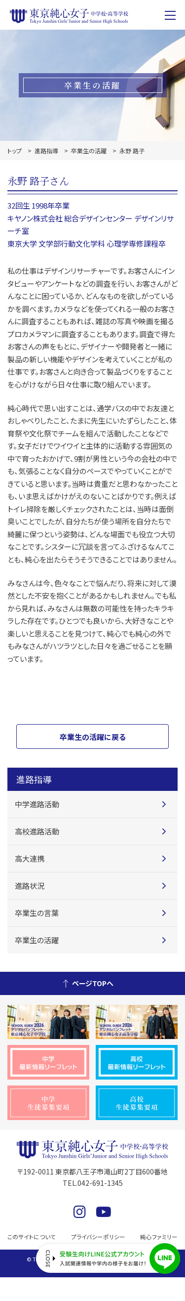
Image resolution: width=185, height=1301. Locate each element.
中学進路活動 (37, 804)
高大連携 (29, 858)
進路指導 (46, 150)
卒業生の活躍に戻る (93, 737)
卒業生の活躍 (89, 150)
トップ (14, 150)
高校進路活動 (37, 831)
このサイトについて (33, 1236)
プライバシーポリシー (98, 1236)
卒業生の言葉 (37, 913)
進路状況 (29, 885)
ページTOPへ (92, 983)
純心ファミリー (157, 1236)
